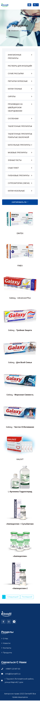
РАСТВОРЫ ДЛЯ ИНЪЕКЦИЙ (19, 66)
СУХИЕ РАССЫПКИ (16, 73)
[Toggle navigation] (29, 4)
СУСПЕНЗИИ (13, 118)
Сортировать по (19, 202)
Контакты (7, 653)
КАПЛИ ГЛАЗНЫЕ (15, 89)
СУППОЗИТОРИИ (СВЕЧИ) (19, 183)
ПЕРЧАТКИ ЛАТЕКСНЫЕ (18, 81)
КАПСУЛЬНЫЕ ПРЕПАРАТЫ (19, 145)
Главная (13, 31)
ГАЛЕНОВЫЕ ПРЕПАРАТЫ (18, 175)
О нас (5, 644)
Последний (27, 597)
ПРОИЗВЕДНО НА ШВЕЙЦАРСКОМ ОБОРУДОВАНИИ (15, 107)
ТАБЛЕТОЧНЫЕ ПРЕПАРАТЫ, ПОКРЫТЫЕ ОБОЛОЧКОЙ (20, 135)
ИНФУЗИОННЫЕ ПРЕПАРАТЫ (14, 56)
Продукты (7, 658)
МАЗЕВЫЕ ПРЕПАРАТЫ (17, 152)
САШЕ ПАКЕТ (13, 168)
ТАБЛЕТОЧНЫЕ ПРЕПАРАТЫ (20, 126)
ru (35, 5)
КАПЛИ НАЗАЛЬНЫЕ (16, 191)
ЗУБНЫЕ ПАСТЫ (14, 160)
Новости (6, 649)
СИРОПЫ (11, 96)
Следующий (13, 597)
